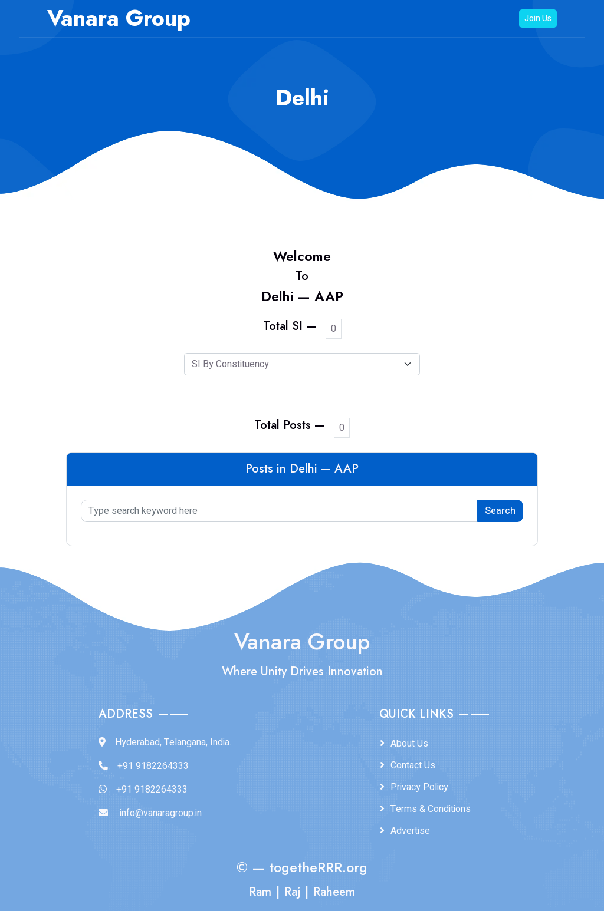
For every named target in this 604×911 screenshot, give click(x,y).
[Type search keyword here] (279, 511)
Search (500, 511)
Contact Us (412, 765)
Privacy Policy (419, 787)
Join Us (538, 18)
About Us (409, 744)
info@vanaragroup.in (161, 813)
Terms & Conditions (430, 809)
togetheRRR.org (318, 867)
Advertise (410, 831)
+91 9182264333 (153, 766)
